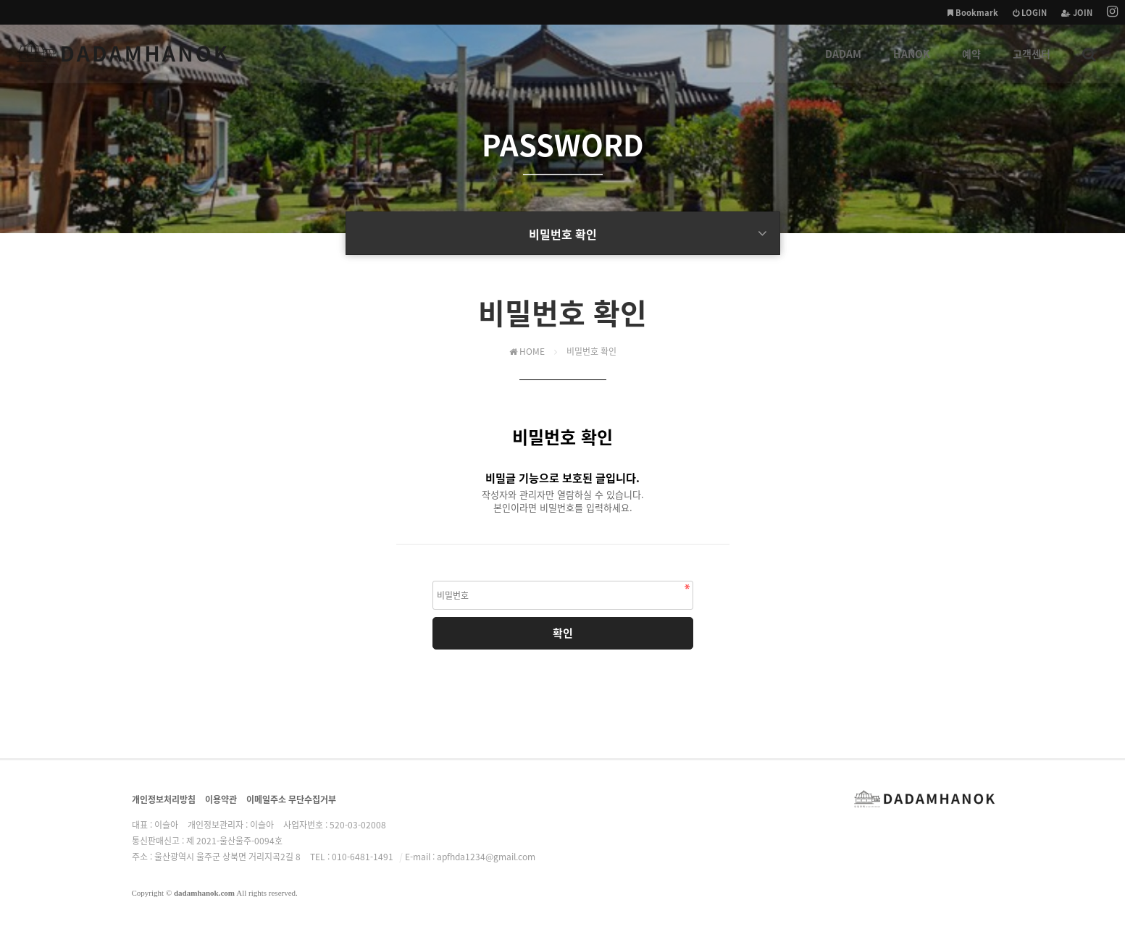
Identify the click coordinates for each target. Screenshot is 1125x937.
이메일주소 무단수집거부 (291, 799)
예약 (971, 64)
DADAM (843, 64)
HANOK (911, 64)
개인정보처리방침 (164, 799)
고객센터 (1031, 64)
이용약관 (221, 799)
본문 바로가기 (0, 0)
